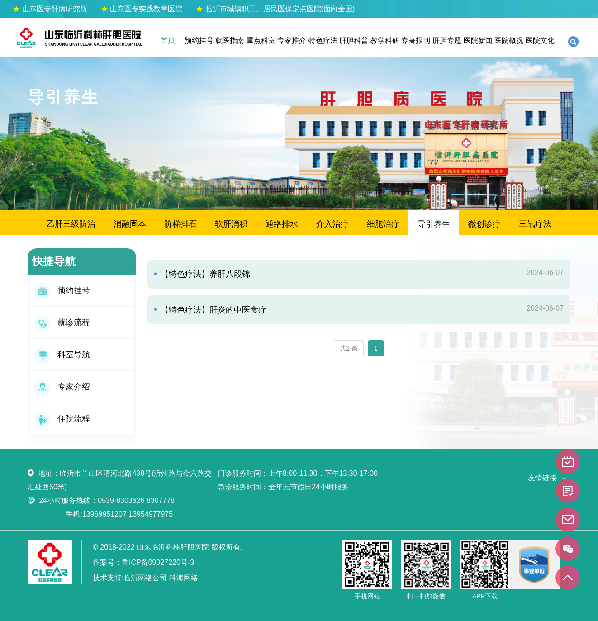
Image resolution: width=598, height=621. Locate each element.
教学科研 (384, 40)
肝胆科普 (353, 40)
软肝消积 (231, 223)
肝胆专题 (446, 40)
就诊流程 (62, 322)
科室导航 (62, 354)
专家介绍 (62, 386)
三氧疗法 (535, 223)
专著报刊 (415, 40)
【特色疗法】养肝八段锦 (204, 274)
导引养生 (434, 223)
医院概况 (508, 40)
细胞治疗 (383, 223)
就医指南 (229, 40)
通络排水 (282, 223)
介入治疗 (332, 223)
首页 (168, 40)
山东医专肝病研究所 (50, 9)
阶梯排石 (180, 223)
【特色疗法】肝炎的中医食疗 (212, 309)
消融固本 (130, 223)
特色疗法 (322, 40)
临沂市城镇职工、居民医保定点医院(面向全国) (275, 9)
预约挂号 (199, 40)
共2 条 (349, 348)
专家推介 (291, 40)
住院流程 (62, 418)
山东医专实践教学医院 (141, 9)
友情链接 (542, 478)
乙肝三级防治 (71, 223)
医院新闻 (478, 40)
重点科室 (261, 40)
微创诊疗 (484, 223)
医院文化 (540, 40)
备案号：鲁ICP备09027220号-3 (143, 562)
